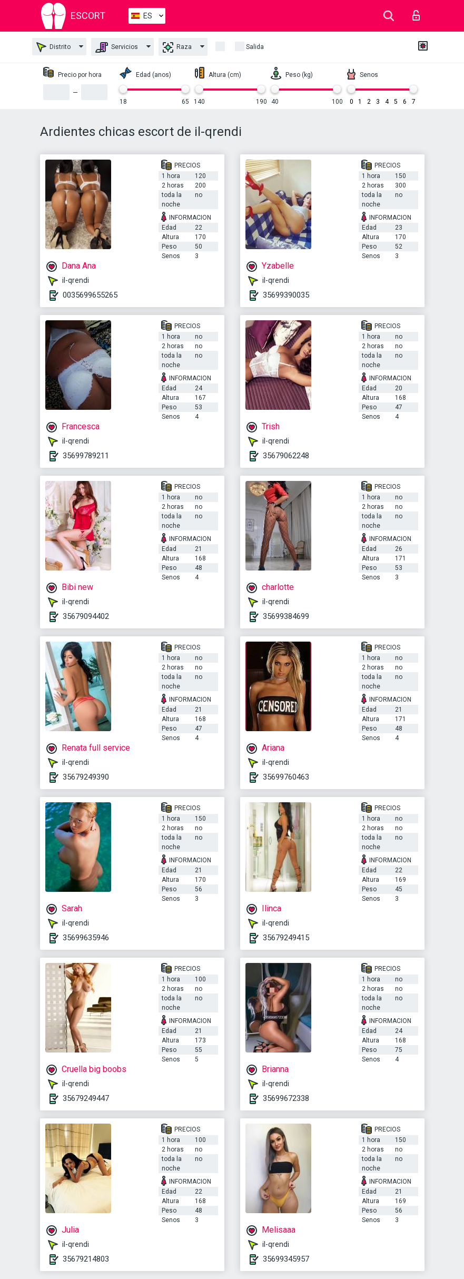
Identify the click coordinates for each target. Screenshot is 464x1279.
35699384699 (286, 616)
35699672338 (286, 1098)
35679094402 (86, 616)
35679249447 (86, 1098)
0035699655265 (90, 295)
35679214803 (86, 1259)
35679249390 (86, 777)
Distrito (53, 47)
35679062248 (286, 455)
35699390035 (286, 295)
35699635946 (86, 937)
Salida (255, 47)
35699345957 (286, 1259)
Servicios (116, 47)
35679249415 (286, 937)
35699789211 (86, 455)
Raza (177, 47)
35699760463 (286, 777)
